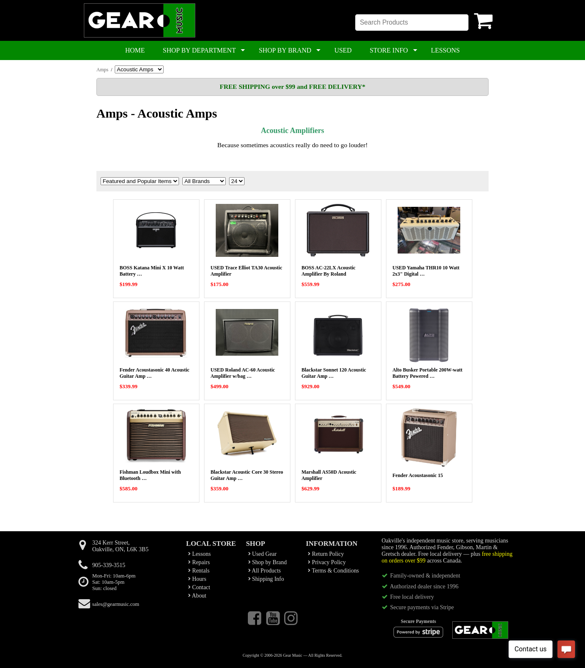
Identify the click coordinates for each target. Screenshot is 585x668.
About (197, 596)
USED (343, 50)
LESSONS (445, 50)
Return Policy (326, 554)
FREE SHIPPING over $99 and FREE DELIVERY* (292, 86)
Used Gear (262, 554)
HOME (135, 50)
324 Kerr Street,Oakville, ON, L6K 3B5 (120, 546)
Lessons (199, 554)
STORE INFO (389, 50)
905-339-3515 (108, 565)
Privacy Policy (327, 562)
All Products (264, 571)
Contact (199, 587)
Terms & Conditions (333, 571)
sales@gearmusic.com (115, 604)
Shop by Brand (267, 562)
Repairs (199, 562)
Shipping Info (266, 579)
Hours (197, 579)
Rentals (198, 571)
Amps (102, 70)
